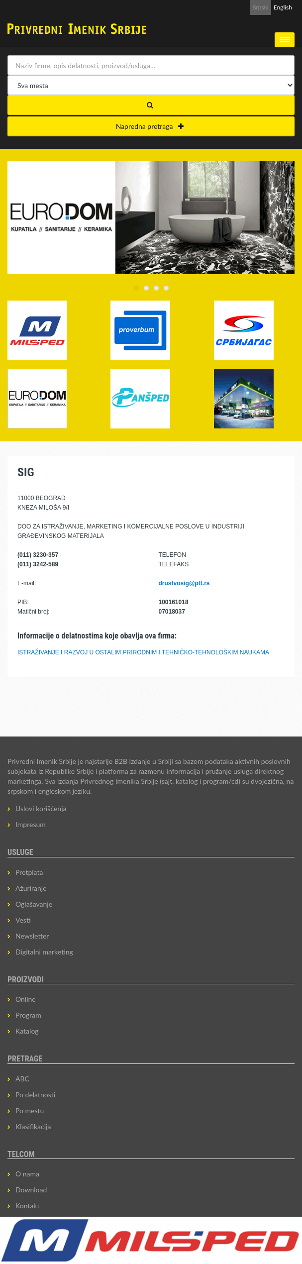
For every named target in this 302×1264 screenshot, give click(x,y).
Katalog (27, 1031)
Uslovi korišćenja (41, 808)
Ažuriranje (31, 888)
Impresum (30, 824)
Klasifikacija (33, 1126)
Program (28, 1015)
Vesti (23, 920)
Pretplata (29, 872)
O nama (27, 1173)
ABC (22, 1078)
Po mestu (29, 1110)
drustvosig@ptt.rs (184, 583)
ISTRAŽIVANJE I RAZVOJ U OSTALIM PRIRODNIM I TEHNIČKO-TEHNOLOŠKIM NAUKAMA (143, 652)
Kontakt (27, 1205)
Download (31, 1189)
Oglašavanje (33, 904)
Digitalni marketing (44, 952)
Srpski (261, 7)
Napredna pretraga (150, 126)
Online (25, 999)
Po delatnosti (35, 1094)
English (283, 7)
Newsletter (32, 936)
